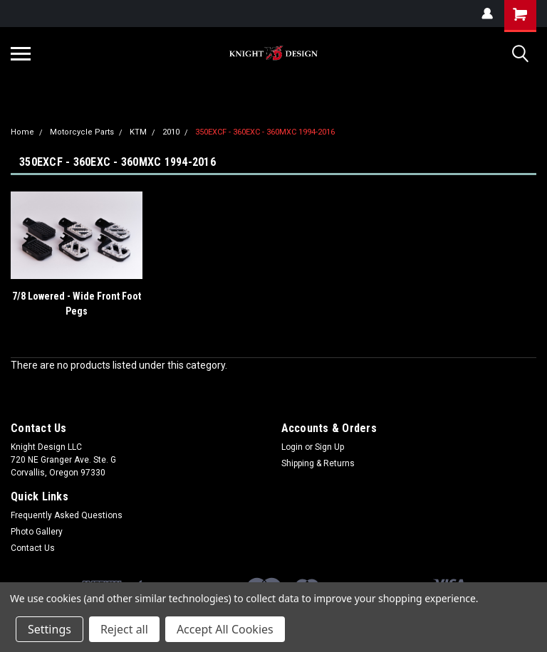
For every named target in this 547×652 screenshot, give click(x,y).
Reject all (124, 629)
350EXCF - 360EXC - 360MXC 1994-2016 (265, 132)
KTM (138, 132)
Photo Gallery (37, 532)
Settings (49, 629)
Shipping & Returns (318, 463)
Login (292, 447)
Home (22, 132)
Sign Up (329, 447)
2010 (170, 132)
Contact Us (33, 548)
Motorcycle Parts (82, 132)
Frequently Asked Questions (67, 515)
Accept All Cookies (225, 629)
